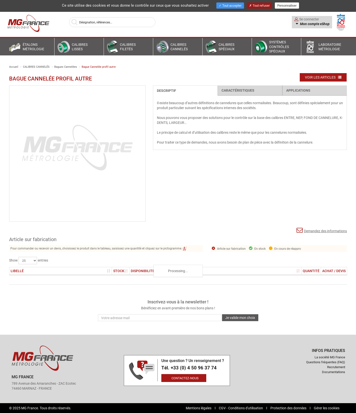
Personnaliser (287, 5)
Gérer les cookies (326, 408)
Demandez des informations (322, 230)
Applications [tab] (298, 90)
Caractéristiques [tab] (238, 90)
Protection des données (288, 408)
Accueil (13, 66)
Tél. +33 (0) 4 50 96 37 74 (189, 367)
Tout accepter (230, 5)
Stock (120, 270)
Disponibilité (142, 270)
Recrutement (336, 367)
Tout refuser (259, 5)
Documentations (333, 372)
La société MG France (330, 357)
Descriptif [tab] (166, 90)
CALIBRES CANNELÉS (36, 66)
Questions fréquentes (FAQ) (325, 362)
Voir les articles (323, 77)
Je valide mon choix (240, 317)
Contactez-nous (185, 378)
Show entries (28, 260)
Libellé (17, 270)
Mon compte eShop (314, 24)
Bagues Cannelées (65, 66)
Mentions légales (199, 408)
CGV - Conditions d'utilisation (241, 408)
